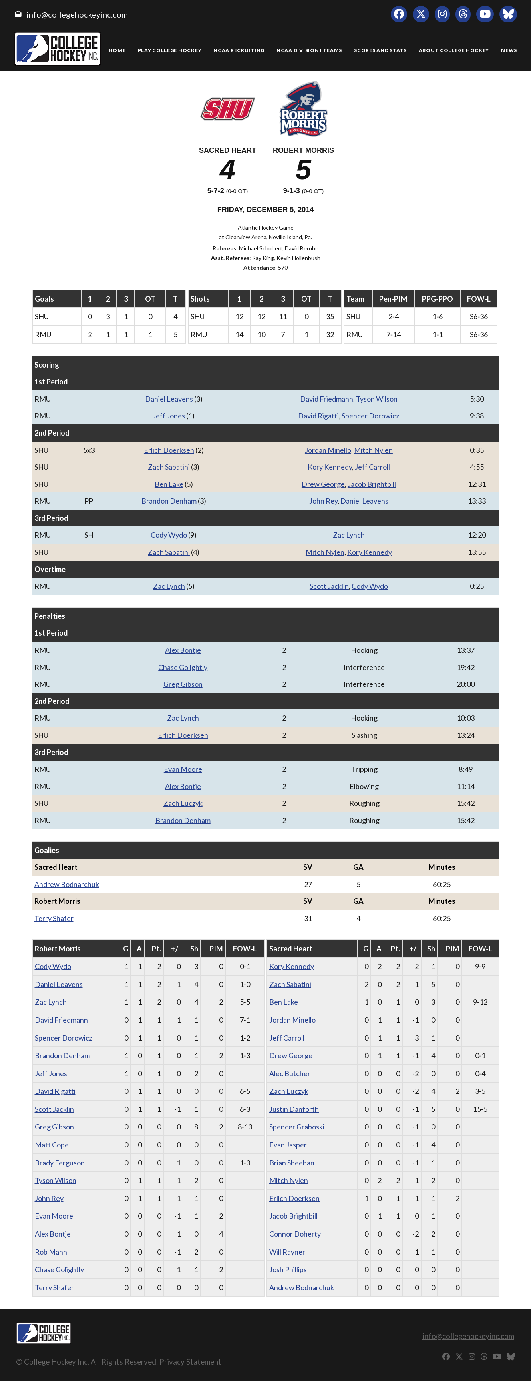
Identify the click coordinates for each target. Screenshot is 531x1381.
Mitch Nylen (373, 450)
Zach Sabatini (169, 466)
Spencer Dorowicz (370, 415)
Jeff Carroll (372, 466)
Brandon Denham (169, 500)
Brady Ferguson (60, 1162)
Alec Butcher (289, 1073)
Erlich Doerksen (169, 450)
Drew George (323, 484)
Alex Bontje (183, 650)
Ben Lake (169, 484)
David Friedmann (326, 398)
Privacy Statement (190, 1361)
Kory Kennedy (330, 466)
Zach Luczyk (183, 803)
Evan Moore (183, 769)
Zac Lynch (349, 534)
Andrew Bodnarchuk (66, 884)
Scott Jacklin (329, 586)
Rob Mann (51, 1251)
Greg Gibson (183, 684)
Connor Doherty (295, 1233)
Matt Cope (52, 1144)
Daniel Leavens (169, 398)
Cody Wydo (169, 534)
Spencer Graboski (296, 1126)
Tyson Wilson (377, 398)
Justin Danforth (294, 1109)
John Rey (323, 500)
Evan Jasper (288, 1144)
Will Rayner (287, 1251)
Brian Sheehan (291, 1162)
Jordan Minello (328, 450)
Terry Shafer (54, 918)
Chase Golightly (182, 667)
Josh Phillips (288, 1269)
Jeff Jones (169, 415)
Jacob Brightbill (372, 484)
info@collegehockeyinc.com (77, 14)
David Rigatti (318, 415)
